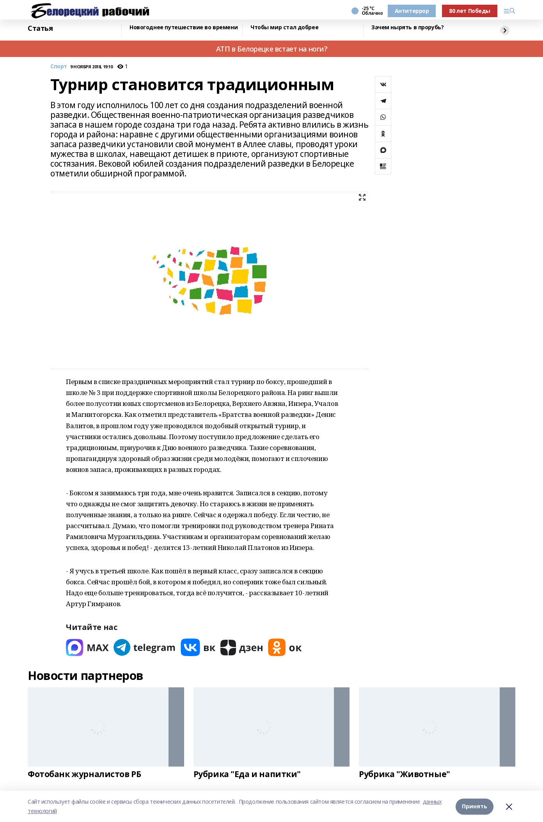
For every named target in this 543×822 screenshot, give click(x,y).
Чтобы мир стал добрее (284, 27)
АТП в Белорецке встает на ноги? (271, 48)
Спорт (58, 66)
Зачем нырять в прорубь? (407, 27)
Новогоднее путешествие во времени (184, 27)
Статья (40, 28)
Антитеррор (412, 10)
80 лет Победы (469, 10)
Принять (474, 806)
